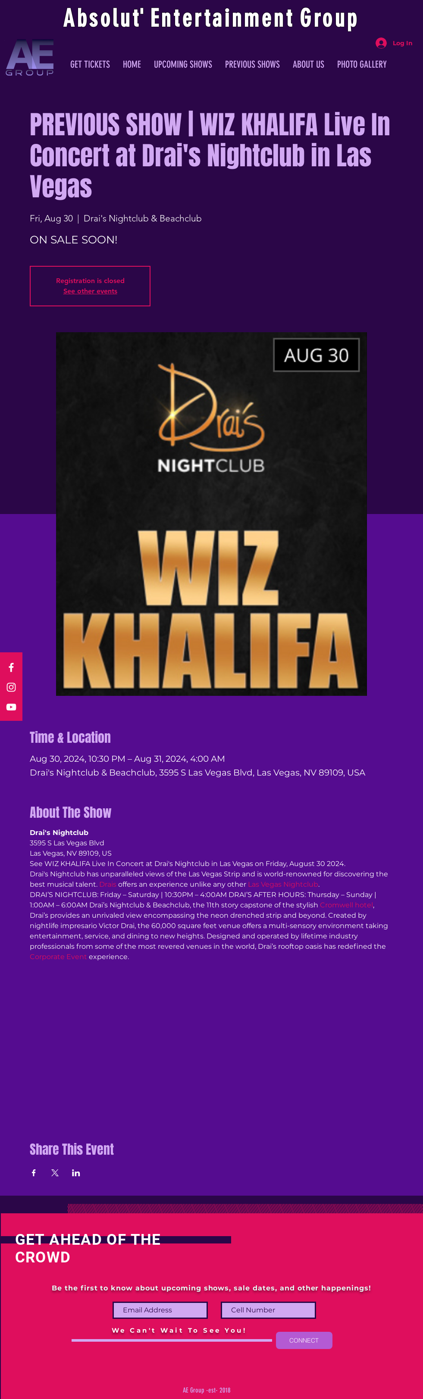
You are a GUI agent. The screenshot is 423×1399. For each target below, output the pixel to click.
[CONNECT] (304, 1340)
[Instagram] (11, 687)
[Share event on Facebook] (34, 1172)
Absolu (97, 18)
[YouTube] (11, 707)
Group (329, 18)
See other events (90, 291)
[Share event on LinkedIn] (76, 1172)
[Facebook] (11, 667)
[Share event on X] (55, 1172)
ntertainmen (223, 18)
